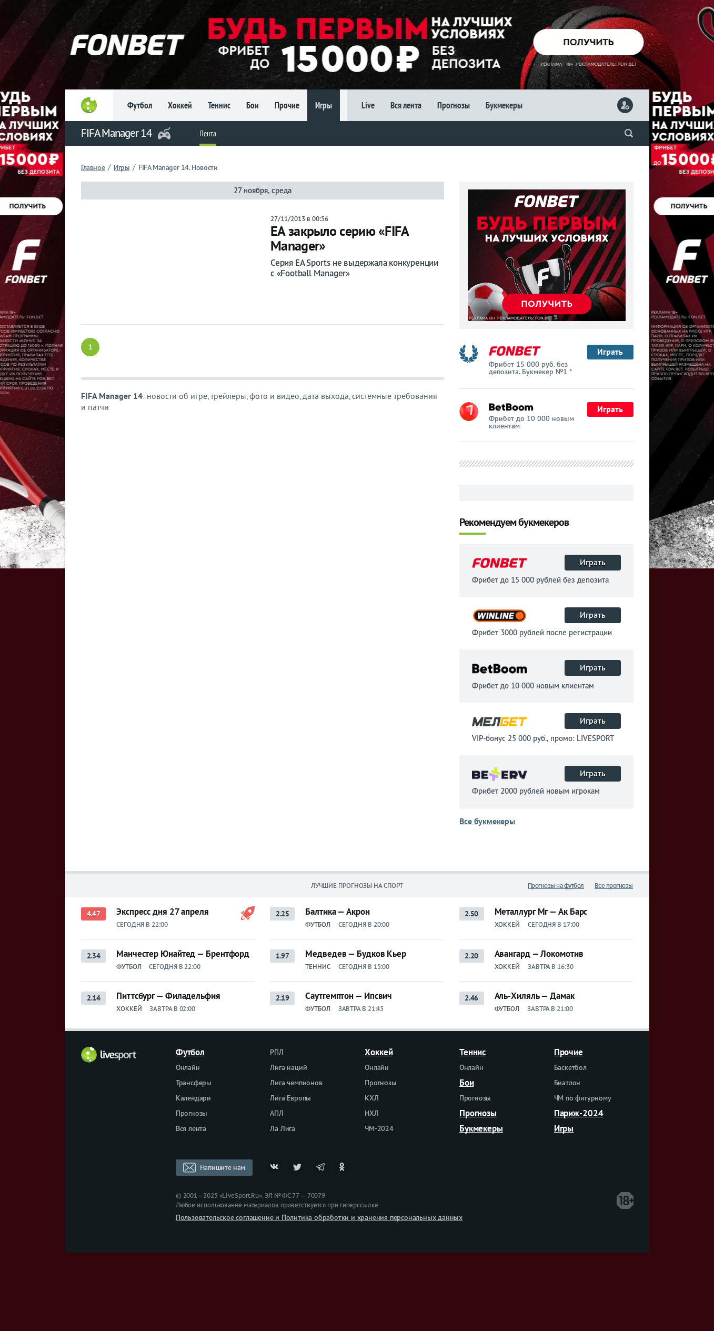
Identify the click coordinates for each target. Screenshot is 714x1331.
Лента (207, 133)
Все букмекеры (487, 821)
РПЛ (276, 1052)
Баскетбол (570, 1067)
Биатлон (567, 1082)
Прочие (287, 105)
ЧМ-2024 (379, 1128)
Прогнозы (453, 105)
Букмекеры (504, 105)
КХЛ (371, 1098)
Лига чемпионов (296, 1082)
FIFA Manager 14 (116, 133)
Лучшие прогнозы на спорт (357, 885)
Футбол (139, 105)
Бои (252, 105)
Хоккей (180, 105)
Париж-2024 (579, 1113)
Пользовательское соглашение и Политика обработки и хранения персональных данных (319, 1217)
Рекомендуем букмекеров (514, 523)
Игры (323, 105)
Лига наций (288, 1067)
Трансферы (194, 1082)
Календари (193, 1098)
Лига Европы (290, 1098)
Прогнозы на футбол (556, 885)
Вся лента (405, 105)
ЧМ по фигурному (582, 1098)
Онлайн (188, 1067)
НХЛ (371, 1113)
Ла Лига (282, 1128)
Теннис (219, 105)
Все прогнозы (614, 885)
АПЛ (276, 1113)
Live (368, 105)
